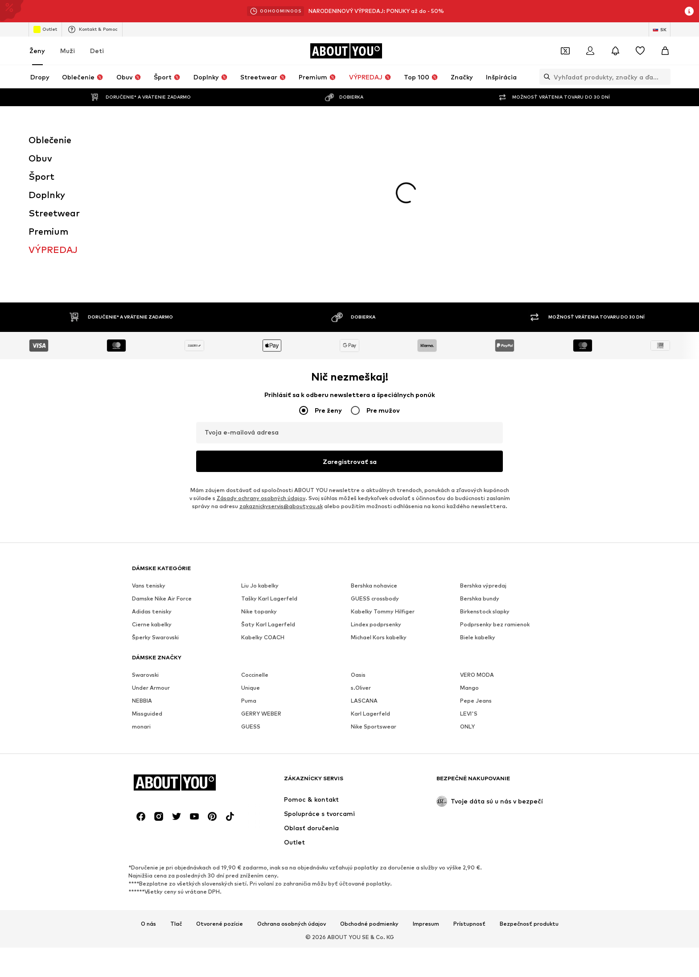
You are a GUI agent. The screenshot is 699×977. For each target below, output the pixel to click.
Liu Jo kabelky (260, 457)
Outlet (45, 29)
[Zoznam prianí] (640, 51)
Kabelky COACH (262, 509)
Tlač (176, 796)
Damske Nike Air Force (162, 470)
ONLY (467, 598)
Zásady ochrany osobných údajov (261, 370)
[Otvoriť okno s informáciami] (689, 11)
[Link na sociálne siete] (141, 688)
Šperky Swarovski (155, 509)
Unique (250, 559)
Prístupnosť (469, 796)
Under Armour (151, 559)
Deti (97, 50)
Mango (469, 559)
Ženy (37, 50)
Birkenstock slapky (485, 483)
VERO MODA (477, 546)
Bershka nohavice (374, 457)
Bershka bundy (479, 470)
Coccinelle (254, 546)
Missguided (147, 585)
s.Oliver (361, 559)
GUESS (250, 598)
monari (141, 598)
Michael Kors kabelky (379, 509)
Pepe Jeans (476, 572)
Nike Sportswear (373, 598)
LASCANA (364, 572)
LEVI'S (468, 585)
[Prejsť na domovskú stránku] (346, 50)
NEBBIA (142, 572)
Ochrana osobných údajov (291, 796)
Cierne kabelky (152, 496)
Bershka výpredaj (483, 457)
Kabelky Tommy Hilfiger (383, 483)
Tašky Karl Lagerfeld (269, 470)
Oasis (358, 546)
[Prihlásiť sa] (590, 51)
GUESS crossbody (375, 470)
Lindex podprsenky (376, 496)
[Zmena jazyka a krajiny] (659, 29)
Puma (248, 572)
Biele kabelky (477, 509)
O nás (148, 796)
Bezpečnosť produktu (529, 796)
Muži (67, 50)
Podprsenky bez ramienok (495, 496)
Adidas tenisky (152, 483)
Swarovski (145, 546)
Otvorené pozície (219, 796)
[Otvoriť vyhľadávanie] (544, 77)
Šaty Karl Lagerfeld (268, 496)
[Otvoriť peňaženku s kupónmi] (565, 51)
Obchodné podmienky (369, 796)
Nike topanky (259, 483)
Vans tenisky (148, 457)
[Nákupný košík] (665, 51)
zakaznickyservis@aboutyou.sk (281, 378)
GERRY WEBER (261, 585)
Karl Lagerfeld (370, 585)
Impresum (426, 796)
